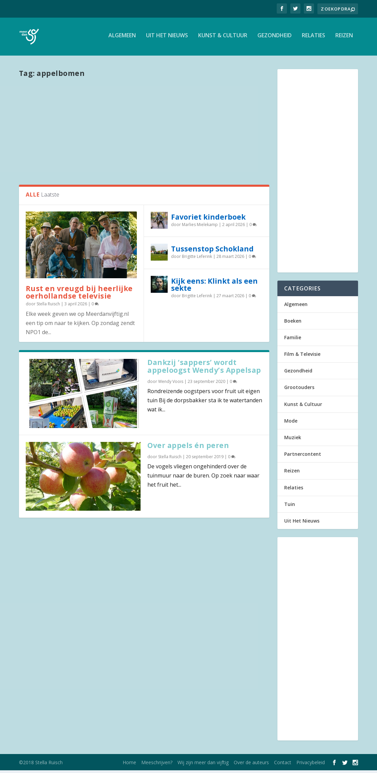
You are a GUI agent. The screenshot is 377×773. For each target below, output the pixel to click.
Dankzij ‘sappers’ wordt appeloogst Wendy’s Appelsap (204, 369)
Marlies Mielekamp (200, 227)
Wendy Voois (170, 384)
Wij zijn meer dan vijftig (203, 765)
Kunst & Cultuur (222, 38)
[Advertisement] (144, 133)
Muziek (292, 440)
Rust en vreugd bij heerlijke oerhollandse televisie (79, 295)
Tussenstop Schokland (212, 252)
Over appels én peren (188, 448)
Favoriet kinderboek (208, 219)
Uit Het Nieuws (167, 38)
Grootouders (299, 390)
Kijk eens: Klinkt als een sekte (214, 287)
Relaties (313, 38)
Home (129, 765)
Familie (292, 340)
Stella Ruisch (48, 307)
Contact (282, 765)
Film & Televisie (302, 357)
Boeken (292, 323)
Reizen (344, 38)
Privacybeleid (310, 765)
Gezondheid (274, 38)
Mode (290, 423)
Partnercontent (302, 457)
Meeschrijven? (156, 765)
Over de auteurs (251, 765)
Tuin (289, 507)
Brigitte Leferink (197, 259)
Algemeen (122, 38)
